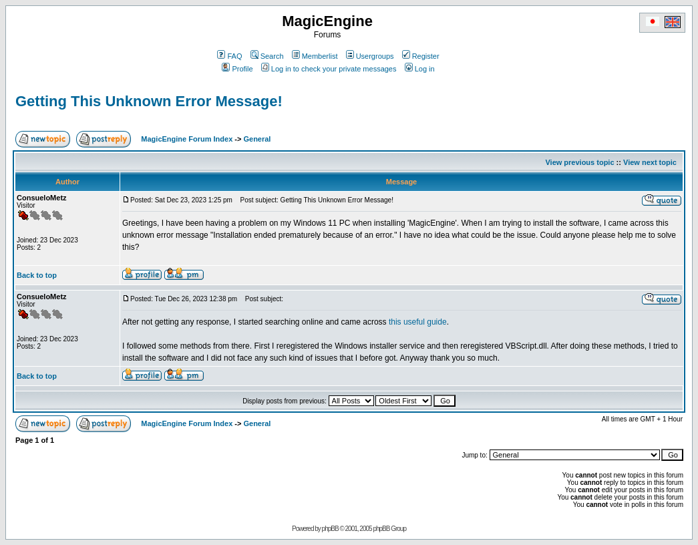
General (257, 139)
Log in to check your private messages (329, 69)
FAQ (229, 56)
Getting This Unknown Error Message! (149, 101)
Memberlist (315, 56)
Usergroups (370, 56)
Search (267, 56)
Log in (420, 69)
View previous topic (579, 162)
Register (421, 56)
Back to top (37, 275)
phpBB (330, 528)
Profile (237, 69)
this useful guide (418, 322)
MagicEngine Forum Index (186, 139)
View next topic (650, 162)
